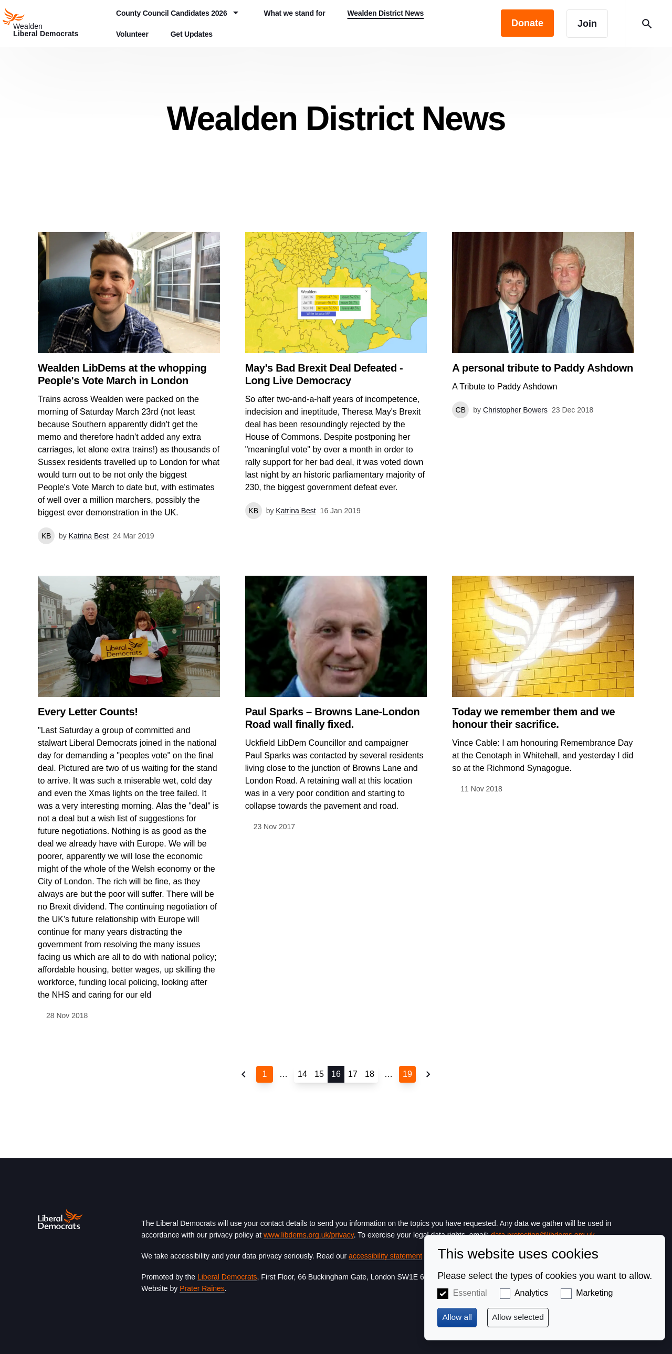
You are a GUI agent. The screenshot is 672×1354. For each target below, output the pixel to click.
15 (319, 1074)
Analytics (531, 1292)
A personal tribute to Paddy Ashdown (542, 368)
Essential (470, 1292)
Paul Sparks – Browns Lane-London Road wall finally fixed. (332, 718)
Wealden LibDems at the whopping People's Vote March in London (122, 374)
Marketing (594, 1292)
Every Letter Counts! (88, 711)
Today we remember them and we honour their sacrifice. (533, 718)
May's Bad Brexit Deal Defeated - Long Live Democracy (324, 374)
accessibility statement (385, 1256)
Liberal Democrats (227, 1277)
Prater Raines (202, 1288)
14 (302, 1074)
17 (353, 1074)
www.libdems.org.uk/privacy (309, 1235)
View (129, 388)
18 (369, 1074)
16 (336, 1074)
